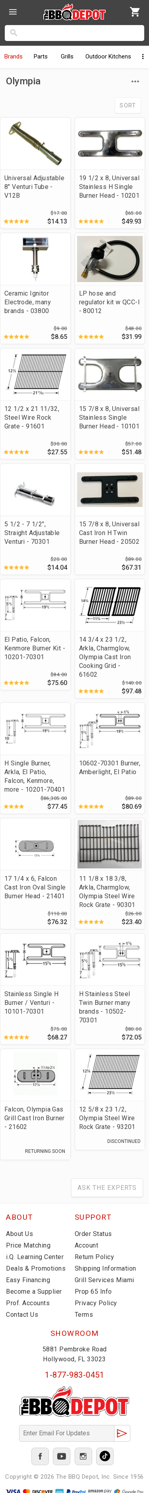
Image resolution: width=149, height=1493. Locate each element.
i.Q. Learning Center (35, 1257)
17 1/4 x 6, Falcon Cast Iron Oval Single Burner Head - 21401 (35, 887)
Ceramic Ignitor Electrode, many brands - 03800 (27, 302)
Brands (13, 56)
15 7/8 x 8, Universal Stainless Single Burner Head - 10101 (109, 417)
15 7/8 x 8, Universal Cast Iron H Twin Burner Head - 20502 (109, 532)
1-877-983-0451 (74, 1375)
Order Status (93, 1234)
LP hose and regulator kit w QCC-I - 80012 (109, 302)
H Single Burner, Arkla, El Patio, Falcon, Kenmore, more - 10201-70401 (34, 776)
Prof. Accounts (28, 1303)
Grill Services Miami (104, 1280)
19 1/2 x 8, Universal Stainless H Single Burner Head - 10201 (109, 186)
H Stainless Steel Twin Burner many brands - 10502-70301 (104, 1007)
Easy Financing (28, 1280)
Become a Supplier (34, 1291)
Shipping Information (105, 1268)
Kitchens (108, 56)
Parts (41, 56)
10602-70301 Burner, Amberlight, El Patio (110, 767)
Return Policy (94, 1257)
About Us (19, 1234)
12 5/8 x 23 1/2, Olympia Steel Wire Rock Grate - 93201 (107, 1118)
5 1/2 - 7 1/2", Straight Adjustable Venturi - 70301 (32, 532)
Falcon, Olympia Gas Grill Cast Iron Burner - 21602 (34, 1118)
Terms (84, 1314)
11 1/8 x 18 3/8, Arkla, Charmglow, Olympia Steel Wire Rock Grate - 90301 (107, 892)
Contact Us (22, 1314)
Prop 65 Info (93, 1291)
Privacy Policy (96, 1303)
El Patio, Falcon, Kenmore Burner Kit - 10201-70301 (34, 648)
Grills (67, 56)
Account (87, 1245)
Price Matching (28, 1245)
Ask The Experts (107, 1187)
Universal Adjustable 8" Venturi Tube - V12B (34, 186)
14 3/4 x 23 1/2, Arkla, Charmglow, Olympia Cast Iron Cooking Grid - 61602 (105, 657)
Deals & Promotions (36, 1268)
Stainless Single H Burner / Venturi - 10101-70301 (31, 1002)
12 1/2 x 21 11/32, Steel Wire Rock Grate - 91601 (31, 417)
